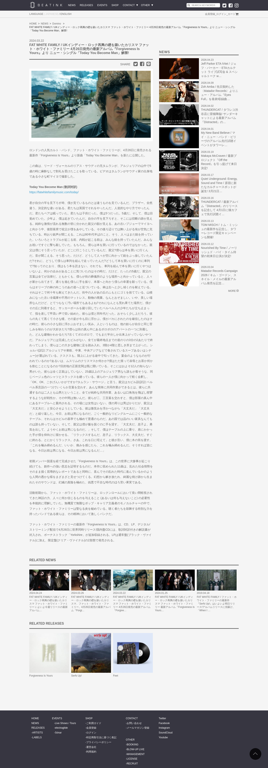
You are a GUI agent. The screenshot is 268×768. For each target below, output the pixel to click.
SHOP (115, 5)
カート (231, 14)
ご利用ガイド (93, 723)
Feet (115, 675)
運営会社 (91, 747)
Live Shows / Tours (65, 723)
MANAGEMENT (136, 754)
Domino (56, 23)
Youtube (163, 737)
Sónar (58, 732)
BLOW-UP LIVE (135, 749)
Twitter (162, 718)
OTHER (145, 5)
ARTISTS (37, 732)
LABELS (37, 737)
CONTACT (129, 5)
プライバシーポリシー (98, 742)
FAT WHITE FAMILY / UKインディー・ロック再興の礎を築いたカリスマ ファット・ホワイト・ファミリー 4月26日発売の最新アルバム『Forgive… (132, 604)
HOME (33, 23)
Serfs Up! (76, 675)
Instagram (164, 727)
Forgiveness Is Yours (41, 675)
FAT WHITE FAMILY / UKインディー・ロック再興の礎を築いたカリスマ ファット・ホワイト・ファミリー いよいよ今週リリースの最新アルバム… (48, 604)
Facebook (164, 723)
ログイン (221, 14)
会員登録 (210, 14)
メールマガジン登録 (138, 727)
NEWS (72, 5)
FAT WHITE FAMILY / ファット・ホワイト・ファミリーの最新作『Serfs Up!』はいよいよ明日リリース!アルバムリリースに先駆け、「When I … (217, 604)
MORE (232, 290)
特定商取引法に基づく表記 (101, 737)
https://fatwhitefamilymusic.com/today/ (54, 192)
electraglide (61, 727)
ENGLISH (66, 14)
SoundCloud (166, 732)
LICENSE (132, 758)
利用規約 (91, 751)
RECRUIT (132, 763)
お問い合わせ (134, 723)
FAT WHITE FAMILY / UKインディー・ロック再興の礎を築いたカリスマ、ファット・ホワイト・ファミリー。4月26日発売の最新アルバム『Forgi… (91, 604)
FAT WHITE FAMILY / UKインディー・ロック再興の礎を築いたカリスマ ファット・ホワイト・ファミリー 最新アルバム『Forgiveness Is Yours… (175, 604)
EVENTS (102, 5)
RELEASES (86, 5)
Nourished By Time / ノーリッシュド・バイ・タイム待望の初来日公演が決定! (219, 252)
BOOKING (132, 744)
